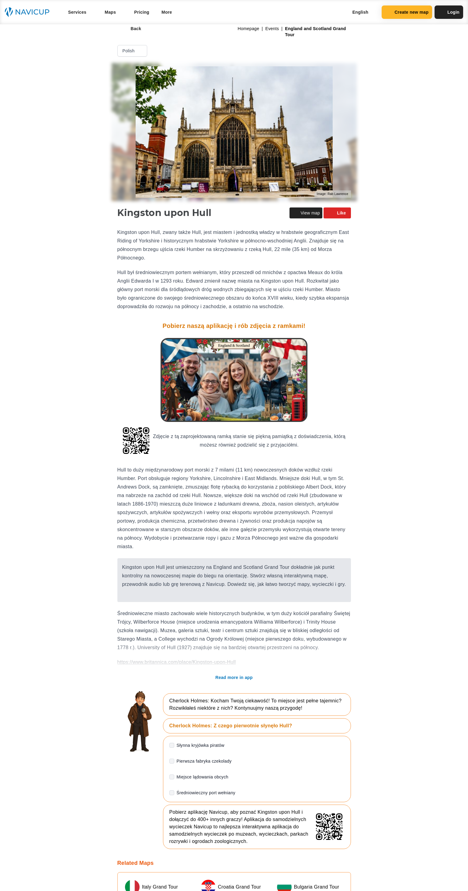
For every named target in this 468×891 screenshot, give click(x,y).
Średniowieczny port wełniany (206, 792)
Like (337, 213)
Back (131, 29)
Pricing (141, 12)
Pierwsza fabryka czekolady (204, 761)
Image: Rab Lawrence (332, 194)
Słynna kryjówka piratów (201, 745)
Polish (133, 51)
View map (306, 213)
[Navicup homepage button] (29, 12)
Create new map (406, 12)
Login (448, 12)
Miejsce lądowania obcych (202, 776)
